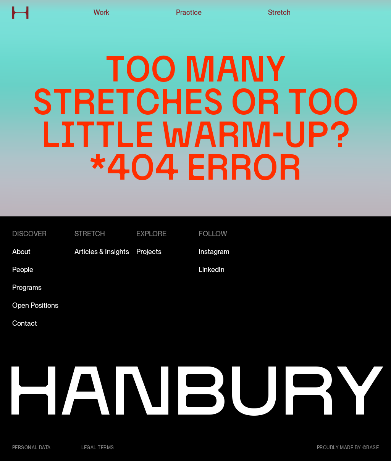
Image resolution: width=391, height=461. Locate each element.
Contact (24, 323)
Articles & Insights (101, 252)
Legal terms (97, 447)
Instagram (214, 252)
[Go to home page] (20, 12)
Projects (149, 252)
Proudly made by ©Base (348, 447)
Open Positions (35, 305)
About (21, 252)
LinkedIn (212, 270)
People (22, 270)
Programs (27, 287)
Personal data (31, 447)
